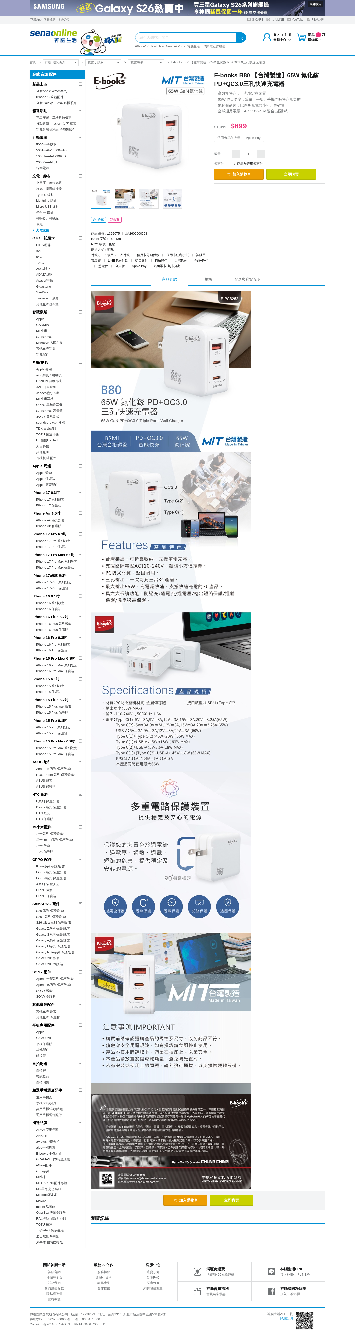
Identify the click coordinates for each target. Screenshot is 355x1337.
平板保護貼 (44, 1044)
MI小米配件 (41, 827)
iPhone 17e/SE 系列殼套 (53, 582)
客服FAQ (152, 1277)
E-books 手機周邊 (49, 1153)
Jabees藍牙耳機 (47, 393)
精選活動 (39, 111)
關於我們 (54, 1283)
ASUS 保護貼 (45, 786)
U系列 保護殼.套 (48, 801)
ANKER (41, 1136)
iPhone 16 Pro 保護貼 (51, 650)
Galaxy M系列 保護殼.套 (53, 946)
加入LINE (275, 19)
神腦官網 (54, 1272)
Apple (40, 319)
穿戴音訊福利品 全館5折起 (55, 129)
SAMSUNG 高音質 (49, 411)
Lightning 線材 (46, 200)
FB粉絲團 (315, 19)
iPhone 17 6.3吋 (46, 492)
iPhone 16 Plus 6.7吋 (50, 617)
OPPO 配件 (42, 859)
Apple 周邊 (41, 466)
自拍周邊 (39, 1064)
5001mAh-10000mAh (51, 150)
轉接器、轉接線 (47, 218)
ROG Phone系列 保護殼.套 (55, 775)
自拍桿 (41, 1070)
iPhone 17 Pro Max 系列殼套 (56, 561)
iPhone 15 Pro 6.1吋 (49, 720)
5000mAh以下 (46, 144)
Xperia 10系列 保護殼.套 (53, 985)
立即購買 (291, 174)
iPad (154, 46)
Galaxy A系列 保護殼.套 (53, 940)
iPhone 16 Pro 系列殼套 (53, 644)
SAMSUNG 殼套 (48, 958)
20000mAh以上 (47, 162)
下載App (35, 19)
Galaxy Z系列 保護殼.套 (53, 928)
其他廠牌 (42, 452)
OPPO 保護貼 (46, 896)
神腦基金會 (54, 1277)
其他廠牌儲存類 (47, 304)
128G (40, 263)
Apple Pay (253, 138)
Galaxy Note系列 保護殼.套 (55, 952)
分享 (98, 220)
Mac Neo (165, 46)
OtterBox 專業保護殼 (51, 1212)
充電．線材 (96, 62)
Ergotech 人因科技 (49, 342)
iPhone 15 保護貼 (48, 692)
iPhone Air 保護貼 (48, 526)
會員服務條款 (54, 1288)
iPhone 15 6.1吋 (46, 679)
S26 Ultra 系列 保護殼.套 (53, 922)
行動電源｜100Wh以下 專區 (56, 124)
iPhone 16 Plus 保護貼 (52, 630)
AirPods (179, 46)
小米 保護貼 (44, 851)
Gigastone (43, 286)
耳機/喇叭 (40, 362)
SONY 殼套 (44, 991)
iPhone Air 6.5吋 (46, 513)
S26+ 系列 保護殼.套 (51, 917)
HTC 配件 (40, 794)
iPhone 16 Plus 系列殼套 (53, 624)
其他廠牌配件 (43, 1004)
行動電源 (39, 137)
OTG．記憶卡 (43, 238)
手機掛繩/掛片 (46, 1103)
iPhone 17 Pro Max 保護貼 (55, 567)
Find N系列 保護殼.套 (51, 878)
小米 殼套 (43, 846)
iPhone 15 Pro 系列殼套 (53, 727)
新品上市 (39, 84)
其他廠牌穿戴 (45, 348)
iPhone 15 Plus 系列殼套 (53, 706)
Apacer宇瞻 (44, 280)
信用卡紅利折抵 (228, 138)
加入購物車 (239, 174)
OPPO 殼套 (44, 890)
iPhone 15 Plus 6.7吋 (50, 700)
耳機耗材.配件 (46, 458)
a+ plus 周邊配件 (48, 1141)
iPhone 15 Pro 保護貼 (51, 733)
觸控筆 (41, 1056)
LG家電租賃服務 (213, 46)
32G (39, 251)
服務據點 (49, 19)
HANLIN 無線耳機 (49, 381)
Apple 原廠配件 (47, 485)
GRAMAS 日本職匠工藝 (53, 1159)
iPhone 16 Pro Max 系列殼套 (56, 665)
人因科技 (42, 446)
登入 (276, 35)
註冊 (288, 35)
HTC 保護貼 (44, 819)
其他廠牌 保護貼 (48, 1017)
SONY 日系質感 (47, 416)
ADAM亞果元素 (47, 1130)
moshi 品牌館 (45, 1207)
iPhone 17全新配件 (50, 97)
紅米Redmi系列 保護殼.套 (54, 840)
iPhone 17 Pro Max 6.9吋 (53, 555)
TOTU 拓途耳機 (47, 434)
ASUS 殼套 (44, 780)
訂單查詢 (103, 1283)
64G (39, 257)
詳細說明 (286, 1318)
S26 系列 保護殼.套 (50, 911)
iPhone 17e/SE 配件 (49, 575)
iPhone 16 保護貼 (48, 609)
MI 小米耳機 (44, 399)
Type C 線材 (45, 195)
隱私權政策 (54, 1294)
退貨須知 (153, 1272)
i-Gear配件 (44, 1165)
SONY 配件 (41, 972)
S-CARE (255, 19)
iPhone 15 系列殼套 (50, 686)
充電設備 (136, 62)
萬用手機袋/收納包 (49, 1109)
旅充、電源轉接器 (49, 189)
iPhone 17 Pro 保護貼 (51, 547)
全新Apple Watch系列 (51, 91)
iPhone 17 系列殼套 (50, 499)
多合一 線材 (44, 212)
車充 (39, 224)
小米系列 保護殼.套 (50, 834)
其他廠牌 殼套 (46, 1011)
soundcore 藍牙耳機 (50, 422)
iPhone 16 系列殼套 (50, 603)
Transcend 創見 (47, 298)
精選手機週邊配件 (47, 1090)
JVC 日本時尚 (46, 387)
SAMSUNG (44, 337)
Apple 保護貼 (45, 479)
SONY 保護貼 (46, 996)
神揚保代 (63, 19)
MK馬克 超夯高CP (49, 1189)
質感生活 (193, 46)
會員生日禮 (104, 1277)
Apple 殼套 (44, 473)
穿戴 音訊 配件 (55, 62)
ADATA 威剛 (44, 274)
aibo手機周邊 (45, 1147)
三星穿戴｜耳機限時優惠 (53, 118)
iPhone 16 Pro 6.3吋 (49, 637)
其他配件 (42, 1050)
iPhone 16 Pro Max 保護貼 (55, 671)
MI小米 (41, 1177)
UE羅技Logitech (47, 440)
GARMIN (42, 325)
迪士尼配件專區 (47, 1236)
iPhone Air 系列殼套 (50, 520)
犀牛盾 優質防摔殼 (49, 1242)
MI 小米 (41, 331)
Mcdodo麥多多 (46, 1195)
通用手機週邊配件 (49, 1115)
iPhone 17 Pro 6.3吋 (49, 534)
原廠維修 (153, 1283)
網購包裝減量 (153, 1288)
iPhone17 (142, 46)
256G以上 (43, 269)
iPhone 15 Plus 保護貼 (52, 712)
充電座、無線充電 (49, 183)
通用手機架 (44, 1097)
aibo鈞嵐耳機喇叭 (49, 375)
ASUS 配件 (41, 762)
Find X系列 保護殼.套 (51, 872)
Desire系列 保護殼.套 (51, 807)
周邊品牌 (39, 1123)
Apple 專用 (44, 369)
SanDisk (42, 292)
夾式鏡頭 (42, 1076)
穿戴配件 (42, 354)
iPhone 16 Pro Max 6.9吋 (53, 658)
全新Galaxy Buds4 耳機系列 (56, 103)
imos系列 (42, 1171)
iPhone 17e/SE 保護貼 (52, 588)
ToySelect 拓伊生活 (50, 1230)
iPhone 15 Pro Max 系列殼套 (56, 748)
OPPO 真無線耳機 (49, 405)
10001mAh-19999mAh (52, 156)
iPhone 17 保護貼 (48, 505)
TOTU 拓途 (44, 1224)
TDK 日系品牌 (46, 428)
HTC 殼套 (43, 813)
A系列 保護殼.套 (47, 884)
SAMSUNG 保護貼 (49, 964)
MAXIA (41, 1201)
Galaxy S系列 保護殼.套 (53, 934)
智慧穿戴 (39, 312)
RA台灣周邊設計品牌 (51, 1218)
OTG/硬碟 (43, 245)
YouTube (295, 19)
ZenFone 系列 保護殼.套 (53, 769)
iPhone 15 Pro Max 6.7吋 (53, 741)
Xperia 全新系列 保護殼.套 (55, 979)
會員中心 (282, 40)
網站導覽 (54, 1299)
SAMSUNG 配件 (46, 904)
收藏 (114, 220)
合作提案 (103, 1288)
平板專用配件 (43, 1025)
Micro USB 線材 (47, 206)
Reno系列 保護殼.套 (50, 866)
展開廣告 (315, 4)
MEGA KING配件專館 (51, 1183)
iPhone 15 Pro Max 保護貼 (55, 754)
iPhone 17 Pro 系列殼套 (53, 541)
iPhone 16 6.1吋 (46, 596)
